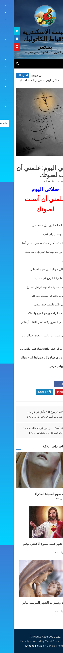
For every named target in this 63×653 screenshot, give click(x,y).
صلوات (55, 161)
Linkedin (31, 392)
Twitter (30, 384)
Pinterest (50, 392)
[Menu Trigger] (55, 7)
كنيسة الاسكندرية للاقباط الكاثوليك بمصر (31, 39)
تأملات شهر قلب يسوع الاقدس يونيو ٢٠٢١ (34, 545)
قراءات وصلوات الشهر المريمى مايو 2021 (33, 604)
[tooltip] (3, 31)
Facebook (50, 384)
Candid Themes (42, 645)
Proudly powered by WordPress (26, 641)
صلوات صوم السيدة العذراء (39, 494)
